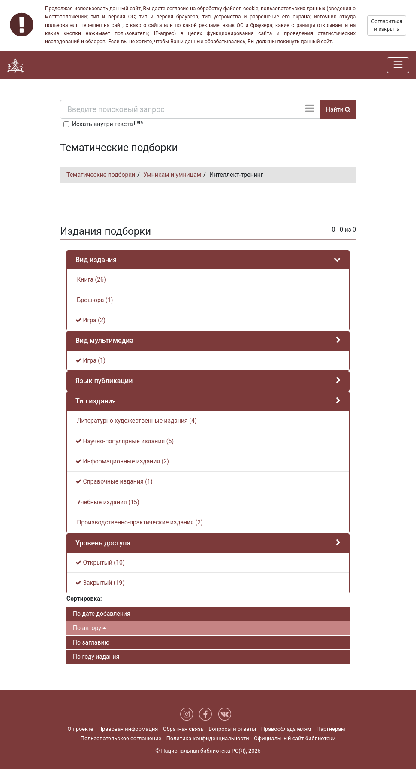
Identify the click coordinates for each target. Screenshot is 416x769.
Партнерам (331, 729)
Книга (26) (90, 279)
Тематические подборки (100, 174)
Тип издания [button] (95, 401)
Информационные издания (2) (122, 461)
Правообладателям (286, 729)
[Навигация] (398, 65)
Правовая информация (128, 729)
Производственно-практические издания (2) (139, 522)
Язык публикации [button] (104, 381)
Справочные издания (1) (114, 481)
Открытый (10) (100, 562)
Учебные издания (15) (107, 502)
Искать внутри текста (107, 123)
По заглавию (91, 642)
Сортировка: (84, 598)
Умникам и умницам (172, 174)
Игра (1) (90, 360)
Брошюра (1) (94, 300)
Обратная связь (183, 729)
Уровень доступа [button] (102, 543)
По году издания (96, 656)
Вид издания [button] (96, 260)
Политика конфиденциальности (207, 738)
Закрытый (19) (99, 582)
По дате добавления (101, 613)
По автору (89, 627)
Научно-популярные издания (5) (124, 441)
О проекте (80, 729)
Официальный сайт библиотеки (294, 738)
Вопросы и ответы (232, 729)
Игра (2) (90, 320)
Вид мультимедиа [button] (104, 340)
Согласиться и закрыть (386, 25)
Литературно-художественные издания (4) (136, 420)
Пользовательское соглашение (121, 738)
